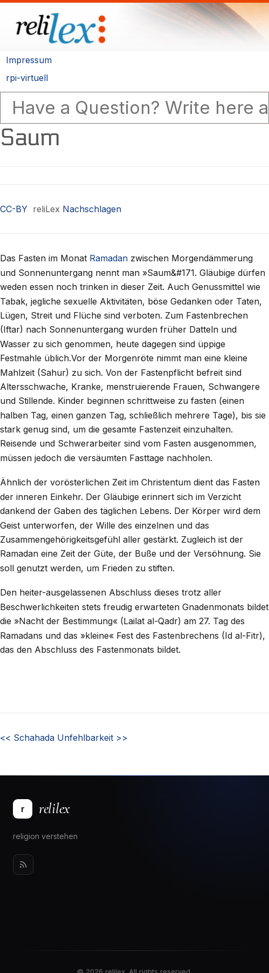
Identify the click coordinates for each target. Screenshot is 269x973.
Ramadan (108, 258)
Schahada (27, 737)
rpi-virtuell (27, 77)
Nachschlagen (92, 209)
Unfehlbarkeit (92, 737)
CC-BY (13, 209)
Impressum (29, 60)
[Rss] (23, 864)
